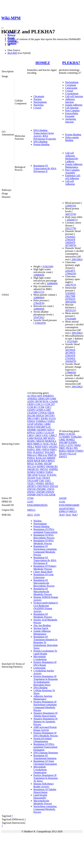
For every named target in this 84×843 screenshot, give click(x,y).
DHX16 (40, 415)
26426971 (72, 219)
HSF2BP (40, 427)
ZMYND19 (43, 486)
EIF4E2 (45, 418)
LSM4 (30, 438)
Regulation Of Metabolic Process (42, 615)
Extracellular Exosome (71, 114)
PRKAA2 (42, 455)
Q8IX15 (31, 510)
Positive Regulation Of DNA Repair (45, 663)
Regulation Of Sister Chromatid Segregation (45, 762)
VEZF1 (31, 483)
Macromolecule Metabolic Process (42, 802)
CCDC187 (49, 404)
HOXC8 (31, 427)
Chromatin (38, 96)
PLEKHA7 (71, 63)
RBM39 (51, 458)
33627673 (70, 285)
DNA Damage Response (45, 752)
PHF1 (39, 449)
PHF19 (45, 449)
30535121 (70, 310)
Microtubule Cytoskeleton (40, 658)
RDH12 (63, 451)
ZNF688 (31, 494)
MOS (30, 443)
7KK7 (75, 514)
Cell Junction (72, 107)
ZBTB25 (49, 483)
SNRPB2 (53, 469)
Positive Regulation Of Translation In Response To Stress (45, 778)
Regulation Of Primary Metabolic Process (45, 567)
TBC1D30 (32, 475)
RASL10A (41, 458)
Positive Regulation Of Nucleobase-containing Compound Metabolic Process (45, 706)
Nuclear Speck (40, 628)
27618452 (70, 236)
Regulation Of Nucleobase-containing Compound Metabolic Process (45, 550)
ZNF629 (49, 492)
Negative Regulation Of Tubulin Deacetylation (45, 714)
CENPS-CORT (43, 410)
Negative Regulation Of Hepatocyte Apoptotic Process (45, 721)
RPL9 (44, 460)
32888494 (38, 275)
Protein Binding (41, 144)
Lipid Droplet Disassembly (40, 796)
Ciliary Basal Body (43, 571)
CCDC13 (39, 404)
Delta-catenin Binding (72, 139)
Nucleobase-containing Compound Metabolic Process (45, 809)
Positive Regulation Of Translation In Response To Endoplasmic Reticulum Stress (45, 680)
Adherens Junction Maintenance (42, 697)
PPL (76, 448)
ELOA (52, 418)
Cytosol (37, 107)
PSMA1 (31, 458)
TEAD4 (31, 477)
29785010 (70, 299)
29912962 (77, 259)
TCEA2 (42, 475)
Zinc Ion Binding (42, 625)
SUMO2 (31, 472)
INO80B (31, 429)
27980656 (70, 372)
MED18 (40, 441)
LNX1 (45, 435)
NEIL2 (30, 446)
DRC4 (30, 418)
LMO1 (30, 435)
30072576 (70, 214)
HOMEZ (42, 63)
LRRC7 (53, 435)
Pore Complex (72, 110)
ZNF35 (50, 489)
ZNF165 (53, 486)
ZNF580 (40, 492)
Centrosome (71, 88)
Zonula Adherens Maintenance (73, 165)
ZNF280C (41, 489)
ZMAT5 (63, 456)
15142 (62, 501)
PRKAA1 (32, 455)
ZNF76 (39, 494)
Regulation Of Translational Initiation (45, 757)
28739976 (70, 245)
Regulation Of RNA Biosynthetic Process (43, 536)
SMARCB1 (52, 466)
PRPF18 (52, 455)
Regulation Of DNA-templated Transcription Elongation (45, 747)
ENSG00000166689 (69, 505)
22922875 (70, 270)
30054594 (70, 301)
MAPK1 (31, 441)
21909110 (70, 205)
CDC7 (48, 407)
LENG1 (40, 432)
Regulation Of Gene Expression (43, 576)
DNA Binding (40, 141)
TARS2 (49, 472)
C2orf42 (53, 401)
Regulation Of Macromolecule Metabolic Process (42, 591)
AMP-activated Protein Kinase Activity (45, 728)
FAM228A (76, 436)
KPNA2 (31, 432)
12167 (30, 501)
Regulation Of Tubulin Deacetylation (44, 791)
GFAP (30, 424)
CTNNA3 (43, 412)
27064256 (70, 273)
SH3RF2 (41, 466)
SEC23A (31, 466)
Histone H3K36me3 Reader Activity (43, 785)
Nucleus (37, 99)
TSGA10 (71, 453)
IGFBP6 (72, 442)
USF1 (48, 480)
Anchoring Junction (70, 120)
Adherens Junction (70, 100)
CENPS (31, 410)
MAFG (51, 438)
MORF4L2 (50, 441)
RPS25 (30, 463)
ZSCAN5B (49, 494)
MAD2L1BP (40, 438)
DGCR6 (31, 415)
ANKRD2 (32, 398)
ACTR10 (31, 395)
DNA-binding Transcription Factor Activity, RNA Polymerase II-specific (44, 134)
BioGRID (12, 53)
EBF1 (37, 418)
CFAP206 (32, 412)
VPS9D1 (39, 483)
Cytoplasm (70, 85)
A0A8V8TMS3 (67, 508)
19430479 (70, 242)
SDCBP (48, 463)
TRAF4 (46, 477)
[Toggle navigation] (2, 27)
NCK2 (53, 443)
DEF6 (51, 412)
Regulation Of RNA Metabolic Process (43, 542)
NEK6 (38, 446)
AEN (39, 395)
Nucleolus (38, 105)
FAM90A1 (41, 421)
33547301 (38, 317)
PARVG (31, 449)
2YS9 (37, 514)
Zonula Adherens (73, 105)
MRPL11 (38, 443)
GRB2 (47, 424)
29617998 (70, 296)
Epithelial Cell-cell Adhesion (73, 177)
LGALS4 (49, 432)
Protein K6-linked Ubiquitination (42, 740)
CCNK (41, 407)
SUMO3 (40, 472)
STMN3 (79, 451)
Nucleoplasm (40, 102)
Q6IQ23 (72, 511)
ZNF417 (31, 492)
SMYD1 (44, 469)
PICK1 (69, 448)
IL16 (48, 427)
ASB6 (53, 398)
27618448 (70, 318)
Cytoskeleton (71, 93)
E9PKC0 (63, 511)
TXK (41, 480)
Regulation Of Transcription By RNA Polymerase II (44, 168)
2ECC (30, 514)
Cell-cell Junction (74, 96)
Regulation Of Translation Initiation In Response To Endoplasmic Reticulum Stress (45, 642)
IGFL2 (62, 445)
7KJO (62, 514)
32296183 (13, 42)
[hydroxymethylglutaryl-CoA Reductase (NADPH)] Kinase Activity (45, 607)
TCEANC (52, 475)
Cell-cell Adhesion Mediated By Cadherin (71, 157)
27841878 (38, 303)
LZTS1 (70, 445)
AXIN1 (31, 401)
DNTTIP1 (50, 415)
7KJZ (68, 514)
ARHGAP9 (43, 398)
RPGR (37, 460)
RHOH (70, 451)
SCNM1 (39, 463)
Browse (11, 35)
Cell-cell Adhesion (70, 182)
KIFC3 (50, 429)
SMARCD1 (33, 469)
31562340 (47, 266)
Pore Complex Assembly (72, 171)
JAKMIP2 (41, 429)
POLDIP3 (50, 452)
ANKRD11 (48, 395)
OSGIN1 (53, 446)
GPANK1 (39, 424)
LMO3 (38, 435)
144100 (62, 498)
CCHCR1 (32, 407)
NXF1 (45, 446)
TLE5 (38, 477)
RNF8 (30, 460)
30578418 (70, 350)
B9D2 (62, 434)
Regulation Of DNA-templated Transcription (45, 530)
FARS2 (51, 421)
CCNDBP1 (64, 436)
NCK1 (46, 443)
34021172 (38, 292)
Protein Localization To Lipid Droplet (45, 652)
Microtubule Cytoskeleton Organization (40, 769)
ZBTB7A (32, 486)
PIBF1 (53, 449)
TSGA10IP (32, 480)
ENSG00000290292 (37, 505)
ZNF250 (31, 489)
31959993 (70, 293)
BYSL (46, 401)
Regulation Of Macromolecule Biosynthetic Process (43, 583)
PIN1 (30, 452)
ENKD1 (31, 421)
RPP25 (51, 460)
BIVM (38, 401)
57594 (30, 498)
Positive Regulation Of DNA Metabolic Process (45, 734)
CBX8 (30, 404)
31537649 (72, 341)
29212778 (70, 228)
